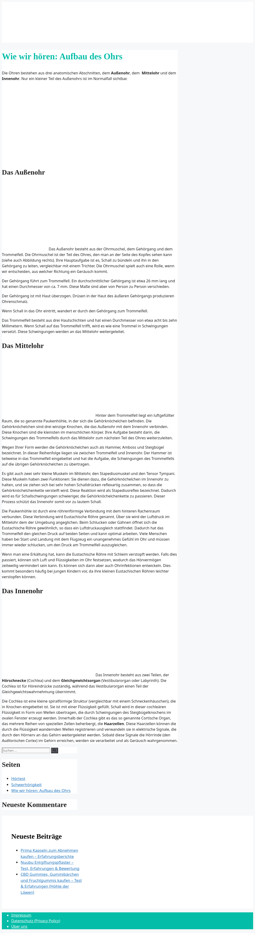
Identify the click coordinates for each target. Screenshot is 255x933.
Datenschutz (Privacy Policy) (35, 920)
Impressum (21, 915)
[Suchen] (54, 750)
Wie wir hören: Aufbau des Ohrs (41, 790)
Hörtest (18, 778)
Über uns (19, 926)
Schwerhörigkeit (26, 784)
